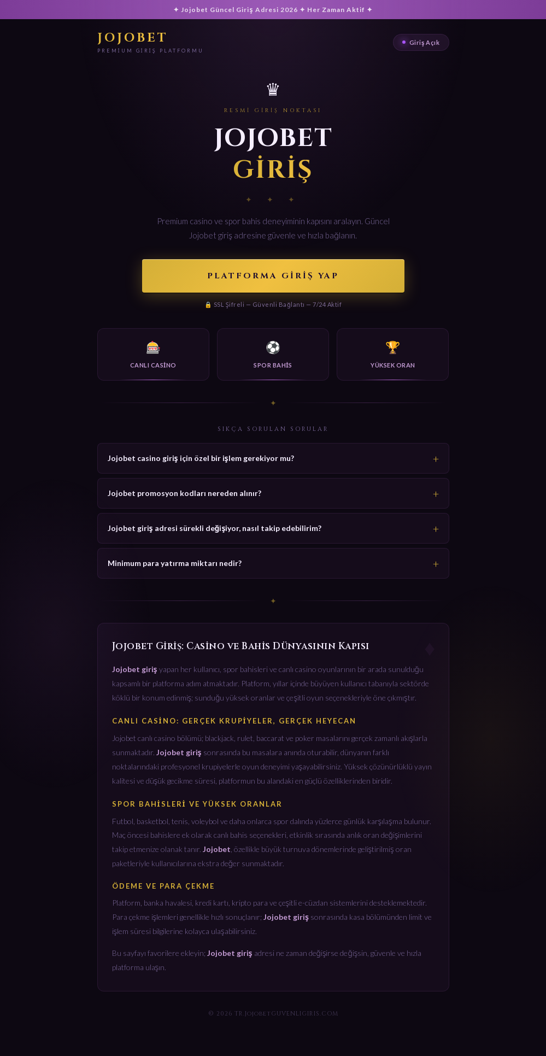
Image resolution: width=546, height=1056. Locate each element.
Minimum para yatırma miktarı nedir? (175, 563)
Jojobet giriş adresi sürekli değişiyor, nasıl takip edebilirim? (215, 528)
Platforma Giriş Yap (273, 276)
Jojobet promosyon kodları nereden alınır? (184, 493)
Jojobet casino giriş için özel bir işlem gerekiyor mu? (201, 458)
